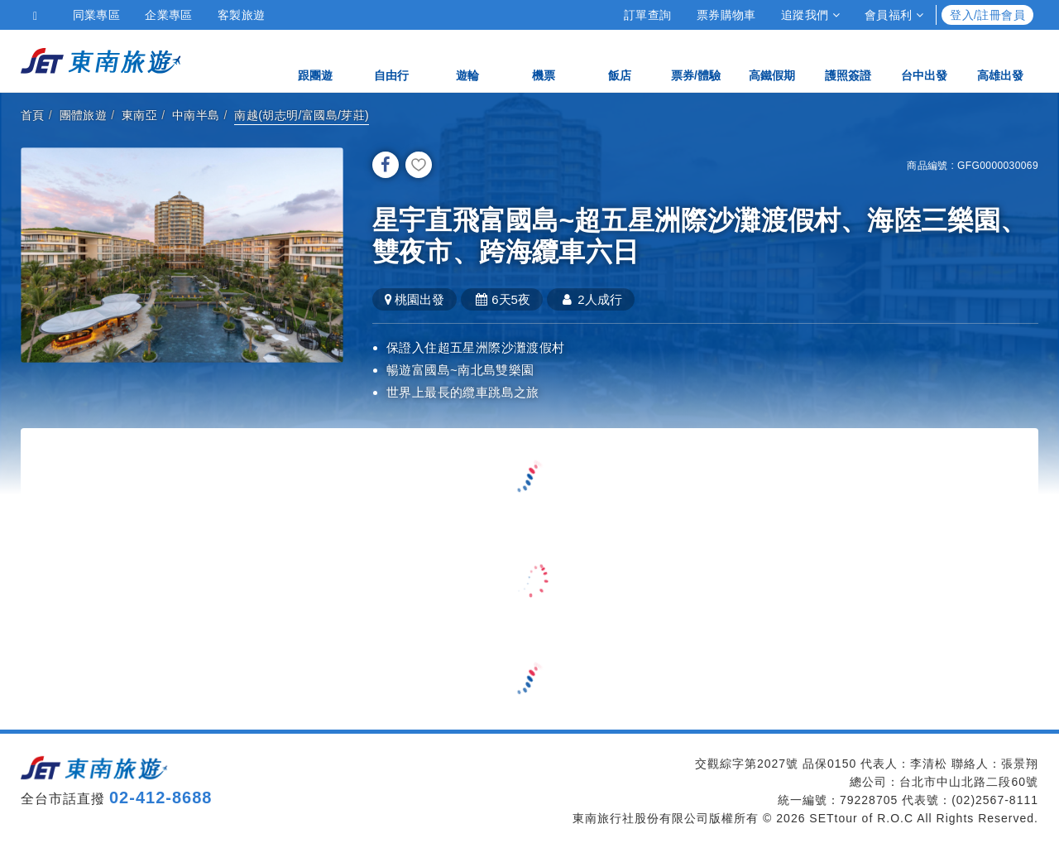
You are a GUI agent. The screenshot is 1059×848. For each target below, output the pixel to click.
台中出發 (924, 60)
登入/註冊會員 (987, 15)
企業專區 (169, 15)
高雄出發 (1000, 60)
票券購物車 (726, 15)
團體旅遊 (84, 115)
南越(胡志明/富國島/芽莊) (301, 115)
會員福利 (894, 15)
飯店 (619, 60)
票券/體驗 (696, 60)
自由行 (391, 60)
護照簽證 (848, 60)
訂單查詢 (648, 15)
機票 (543, 60)
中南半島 (196, 115)
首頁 (33, 115)
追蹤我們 (810, 15)
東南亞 (139, 115)
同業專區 (97, 15)
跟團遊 (315, 60)
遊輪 (467, 60)
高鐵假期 (772, 60)
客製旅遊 (242, 15)
